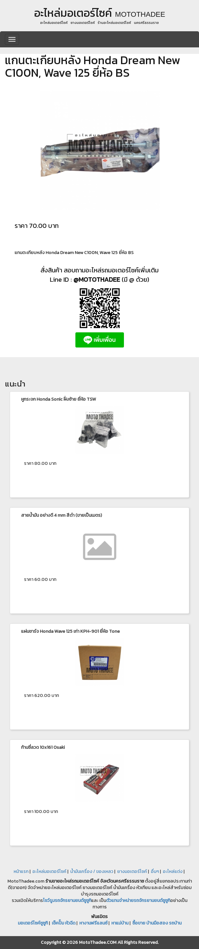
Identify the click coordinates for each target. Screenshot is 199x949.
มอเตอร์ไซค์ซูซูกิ (33, 923)
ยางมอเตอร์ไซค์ (132, 871)
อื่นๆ (155, 871)
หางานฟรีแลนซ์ (93, 923)
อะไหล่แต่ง (172, 871)
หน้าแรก (21, 871)
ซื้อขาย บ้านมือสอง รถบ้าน (157, 923)
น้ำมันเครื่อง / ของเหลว (91, 871)
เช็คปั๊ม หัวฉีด (63, 923)
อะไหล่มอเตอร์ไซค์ (49, 871)
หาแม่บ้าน (119, 923)
